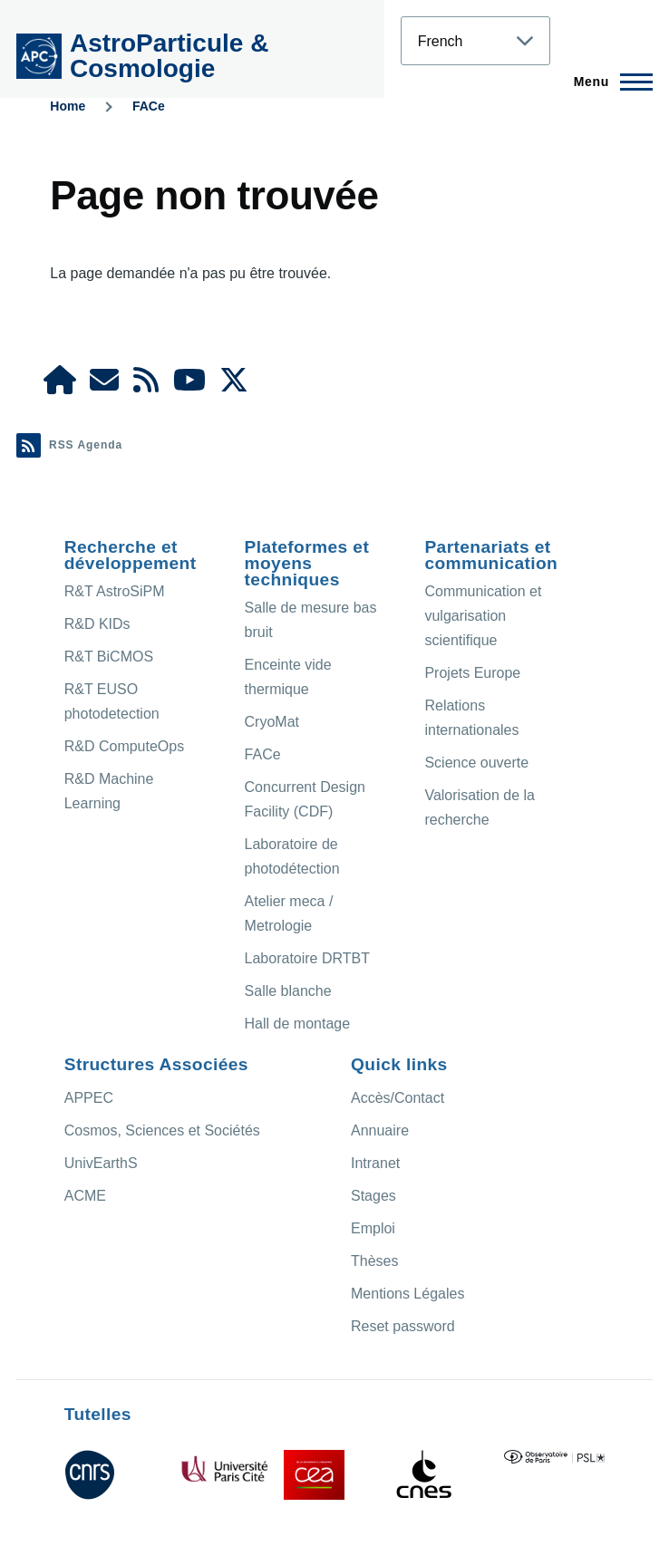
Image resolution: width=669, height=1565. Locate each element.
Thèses (374, 1261)
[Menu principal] (608, 81)
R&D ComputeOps (124, 746)
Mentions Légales (407, 1293)
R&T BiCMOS (108, 656)
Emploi (373, 1228)
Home (67, 106)
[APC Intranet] (60, 385)
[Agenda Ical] (146, 385)
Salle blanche (288, 991)
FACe (148, 106)
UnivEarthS (101, 1163)
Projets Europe (472, 673)
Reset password (403, 1326)
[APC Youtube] (189, 385)
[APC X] (233, 385)
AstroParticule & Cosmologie (169, 55)
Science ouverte (476, 762)
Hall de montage (298, 1023)
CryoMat (272, 721)
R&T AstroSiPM (114, 591)
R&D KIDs (97, 624)
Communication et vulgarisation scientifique (482, 616)
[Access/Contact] (104, 385)
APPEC (88, 1098)
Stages (373, 1195)
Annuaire (380, 1130)
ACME (85, 1195)
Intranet (375, 1163)
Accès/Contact (397, 1098)
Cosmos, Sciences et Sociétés (162, 1130)
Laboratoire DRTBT (307, 958)
